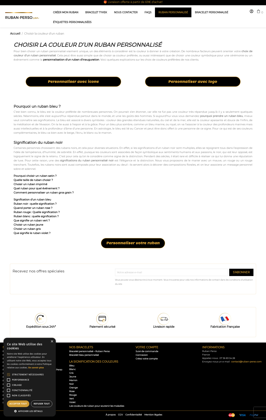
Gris (71, 373)
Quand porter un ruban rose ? (33, 208)
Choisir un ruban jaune (28, 224)
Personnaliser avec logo (192, 81)
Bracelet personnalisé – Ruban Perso (89, 351)
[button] (29, 411)
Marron (73, 380)
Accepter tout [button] (18, 403)
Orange (73, 387)
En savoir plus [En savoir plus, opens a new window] (36, 367)
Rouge (73, 395)
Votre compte (147, 347)
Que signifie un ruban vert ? (32, 220)
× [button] (52, 341)
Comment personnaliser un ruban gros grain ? (44, 192)
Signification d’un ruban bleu (32, 199)
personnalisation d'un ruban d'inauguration (71, 59)
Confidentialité (133, 414)
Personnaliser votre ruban (133, 243)
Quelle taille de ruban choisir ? (33, 180)
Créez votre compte (147, 358)
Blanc (72, 369)
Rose (72, 391)
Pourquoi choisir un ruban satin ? (35, 175)
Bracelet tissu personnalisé (84, 355)
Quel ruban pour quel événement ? (37, 188)
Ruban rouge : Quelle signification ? (37, 212)
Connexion (142, 355)
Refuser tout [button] (42, 403)
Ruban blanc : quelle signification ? (36, 216)
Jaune (72, 376)
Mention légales (153, 414)
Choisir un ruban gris (27, 229)
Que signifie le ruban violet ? (32, 233)
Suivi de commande (147, 351)
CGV (120, 414)
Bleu (71, 365)
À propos (111, 414)
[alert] (29, 377)
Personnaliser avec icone (73, 81)
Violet (72, 402)
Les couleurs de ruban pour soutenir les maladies (96, 406)
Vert (71, 398)
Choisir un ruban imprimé (30, 184)
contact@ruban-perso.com (246, 361)
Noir (71, 384)
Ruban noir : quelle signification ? (35, 203)
